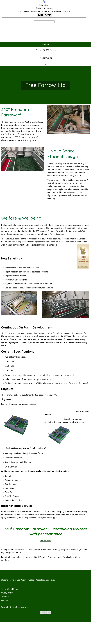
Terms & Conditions (9, 589)
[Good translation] (40, 15)
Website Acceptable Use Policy (41, 580)
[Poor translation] (48, 15)
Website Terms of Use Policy (13, 580)
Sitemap (4, 600)
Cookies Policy (7, 596)
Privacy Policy (7, 593)
